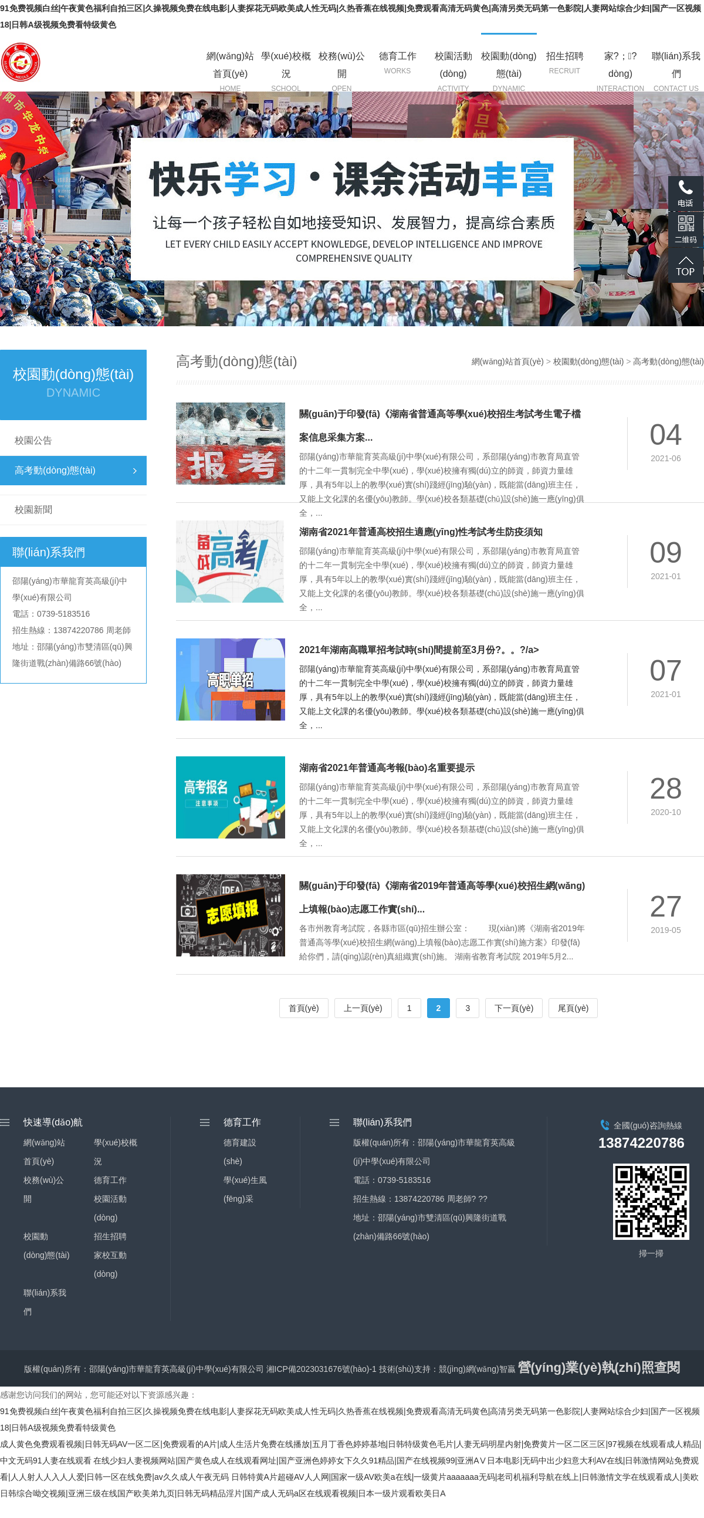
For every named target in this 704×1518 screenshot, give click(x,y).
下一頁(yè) (514, 1008)
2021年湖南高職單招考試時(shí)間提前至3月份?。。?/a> (419, 650)
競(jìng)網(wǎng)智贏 (477, 1369)
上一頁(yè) (363, 1008)
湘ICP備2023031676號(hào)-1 (321, 1369)
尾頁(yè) (573, 1008)
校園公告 (33, 440)
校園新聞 (33, 510)
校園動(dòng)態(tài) (588, 361)
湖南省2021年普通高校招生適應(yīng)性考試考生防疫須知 (421, 532)
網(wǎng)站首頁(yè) (508, 361)
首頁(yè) (304, 1008)
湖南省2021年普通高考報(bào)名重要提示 (387, 768)
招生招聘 (110, 1236)
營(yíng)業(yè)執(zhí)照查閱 (599, 1367)
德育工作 (110, 1180)
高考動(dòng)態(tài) (55, 470)
